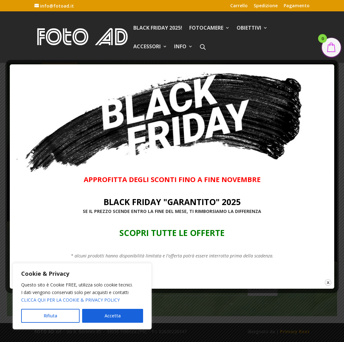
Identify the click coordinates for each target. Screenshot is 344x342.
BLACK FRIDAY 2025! (157, 28)
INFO (180, 47)
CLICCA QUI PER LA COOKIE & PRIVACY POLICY (70, 300)
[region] (82, 296)
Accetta (113, 316)
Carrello (239, 6)
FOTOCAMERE (206, 28)
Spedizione (266, 6)
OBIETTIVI (249, 28)
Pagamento (297, 6)
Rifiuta (50, 316)
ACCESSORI (147, 47)
